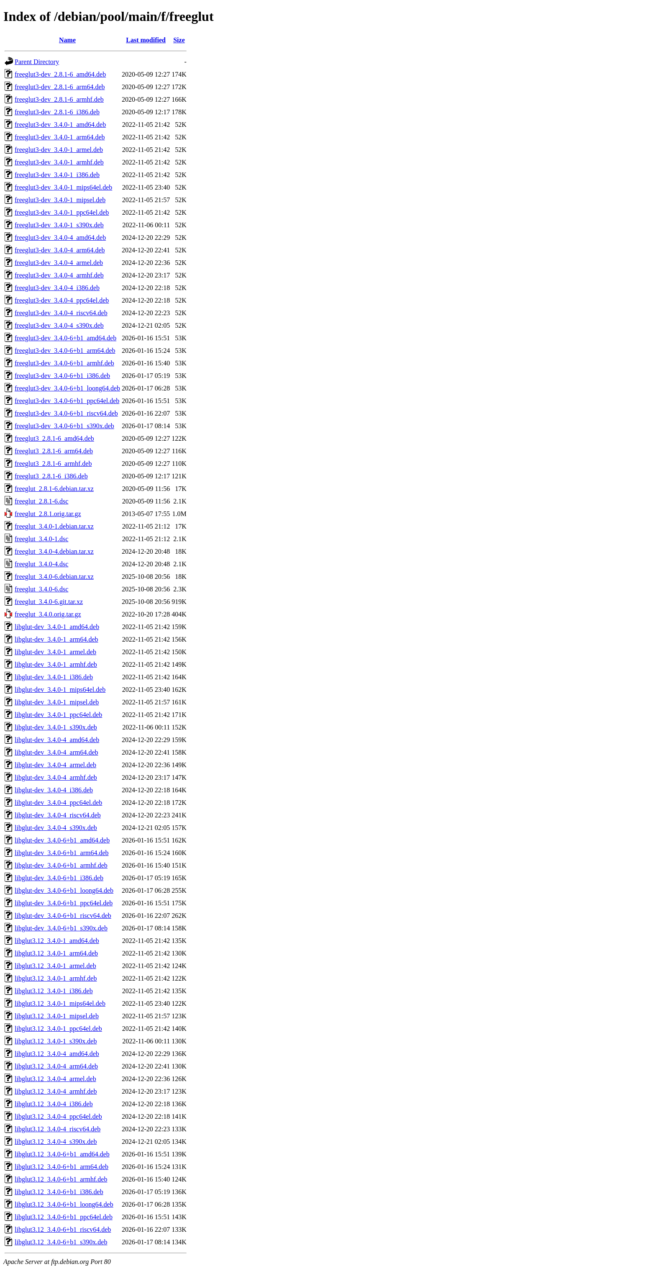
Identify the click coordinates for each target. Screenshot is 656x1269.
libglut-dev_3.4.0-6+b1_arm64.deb (62, 852)
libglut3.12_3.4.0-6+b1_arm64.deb (61, 1166)
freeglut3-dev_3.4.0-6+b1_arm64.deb (65, 350)
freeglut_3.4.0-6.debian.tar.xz (54, 576)
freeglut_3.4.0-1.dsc (41, 538)
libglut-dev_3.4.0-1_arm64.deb (56, 639)
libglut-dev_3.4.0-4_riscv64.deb (58, 815)
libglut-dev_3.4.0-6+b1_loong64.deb (64, 890)
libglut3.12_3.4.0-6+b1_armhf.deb (61, 1179)
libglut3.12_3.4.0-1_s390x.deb (56, 1041)
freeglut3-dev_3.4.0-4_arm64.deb (60, 250)
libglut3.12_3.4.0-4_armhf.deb (56, 1091)
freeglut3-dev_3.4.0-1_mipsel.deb (60, 199)
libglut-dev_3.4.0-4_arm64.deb (56, 752)
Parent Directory (37, 61)
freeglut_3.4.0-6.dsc (41, 589)
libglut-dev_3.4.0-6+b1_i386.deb (59, 877)
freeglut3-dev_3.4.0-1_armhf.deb (59, 162)
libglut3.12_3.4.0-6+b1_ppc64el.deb (64, 1216)
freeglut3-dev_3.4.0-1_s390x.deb (59, 225)
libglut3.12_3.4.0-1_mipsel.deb (57, 1016)
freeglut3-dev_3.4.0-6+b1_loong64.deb (67, 388)
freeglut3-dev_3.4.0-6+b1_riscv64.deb (66, 413)
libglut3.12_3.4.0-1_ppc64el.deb (58, 1028)
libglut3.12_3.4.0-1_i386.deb (54, 990)
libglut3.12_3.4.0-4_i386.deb (54, 1103)
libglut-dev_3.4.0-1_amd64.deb (57, 626)
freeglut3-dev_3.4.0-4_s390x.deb (59, 325)
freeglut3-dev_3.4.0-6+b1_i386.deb (62, 375)
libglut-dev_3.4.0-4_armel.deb (55, 764)
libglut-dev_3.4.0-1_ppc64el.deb (58, 714)
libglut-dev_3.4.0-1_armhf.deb (56, 664)
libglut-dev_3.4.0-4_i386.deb (54, 790)
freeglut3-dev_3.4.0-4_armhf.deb (59, 275)
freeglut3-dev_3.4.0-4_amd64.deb (60, 237)
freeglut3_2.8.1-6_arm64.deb (54, 451)
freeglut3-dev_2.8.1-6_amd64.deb (60, 74)
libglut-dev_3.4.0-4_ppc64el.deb (58, 802)
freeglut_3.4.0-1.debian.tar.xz (54, 526)
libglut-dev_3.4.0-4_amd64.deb (57, 739)
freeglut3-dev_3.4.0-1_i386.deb (57, 174)
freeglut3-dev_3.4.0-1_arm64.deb (60, 137)
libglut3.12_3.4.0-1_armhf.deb (56, 978)
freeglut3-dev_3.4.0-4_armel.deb (59, 262)
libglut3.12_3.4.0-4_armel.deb (55, 1078)
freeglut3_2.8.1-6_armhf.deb (53, 463)
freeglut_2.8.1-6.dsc (41, 501)
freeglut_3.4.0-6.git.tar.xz (49, 601)
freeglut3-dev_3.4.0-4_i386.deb (57, 287)
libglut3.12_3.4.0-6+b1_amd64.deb (62, 1154)
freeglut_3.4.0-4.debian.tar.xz (54, 551)
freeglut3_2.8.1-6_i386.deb (51, 476)
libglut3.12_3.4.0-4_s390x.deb (56, 1141)
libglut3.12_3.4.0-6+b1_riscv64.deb (63, 1229)
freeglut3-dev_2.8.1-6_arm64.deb (60, 86)
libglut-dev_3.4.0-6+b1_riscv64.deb (63, 915)
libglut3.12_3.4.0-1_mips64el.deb (60, 1003)
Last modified (146, 40)
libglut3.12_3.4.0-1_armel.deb (55, 965)
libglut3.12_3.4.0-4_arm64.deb (56, 1066)
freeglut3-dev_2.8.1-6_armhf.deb (59, 99)
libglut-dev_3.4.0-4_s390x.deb (56, 827)
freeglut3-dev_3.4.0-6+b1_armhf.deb (64, 363)
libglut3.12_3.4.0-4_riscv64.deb (57, 1129)
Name (67, 40)
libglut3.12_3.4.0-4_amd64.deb (57, 1053)
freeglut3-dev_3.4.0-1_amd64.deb (60, 124)
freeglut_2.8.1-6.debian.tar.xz (54, 488)
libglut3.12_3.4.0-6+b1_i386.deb (59, 1191)
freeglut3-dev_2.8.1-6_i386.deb (57, 112)
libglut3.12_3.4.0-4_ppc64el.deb (58, 1116)
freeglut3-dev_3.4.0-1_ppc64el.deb (62, 212)
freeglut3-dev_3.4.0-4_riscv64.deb (61, 312)
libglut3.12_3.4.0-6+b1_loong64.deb (64, 1204)
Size (179, 40)
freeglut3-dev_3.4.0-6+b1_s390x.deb (64, 425)
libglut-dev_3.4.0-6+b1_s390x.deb (61, 928)
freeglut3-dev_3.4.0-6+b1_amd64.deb (65, 338)
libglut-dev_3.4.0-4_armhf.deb (56, 777)
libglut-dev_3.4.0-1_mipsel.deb (57, 702)
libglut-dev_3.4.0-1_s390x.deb (56, 727)
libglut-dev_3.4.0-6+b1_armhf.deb (61, 865)
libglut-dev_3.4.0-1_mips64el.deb (60, 689)
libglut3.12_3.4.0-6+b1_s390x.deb (61, 1242)
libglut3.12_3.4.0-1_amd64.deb (57, 940)
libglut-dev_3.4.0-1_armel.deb (55, 651)
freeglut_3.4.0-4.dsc (41, 564)
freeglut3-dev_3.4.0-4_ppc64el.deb (62, 300)
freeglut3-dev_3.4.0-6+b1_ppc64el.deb (67, 400)
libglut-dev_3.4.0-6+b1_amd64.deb (62, 840)
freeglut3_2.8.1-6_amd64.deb (54, 438)
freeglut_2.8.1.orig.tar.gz (48, 513)
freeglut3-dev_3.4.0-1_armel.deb (59, 149)
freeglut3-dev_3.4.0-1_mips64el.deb (63, 187)
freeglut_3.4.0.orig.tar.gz (48, 614)
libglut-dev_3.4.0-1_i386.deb (54, 677)
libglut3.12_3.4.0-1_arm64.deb (56, 953)
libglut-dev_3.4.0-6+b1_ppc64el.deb (64, 903)
